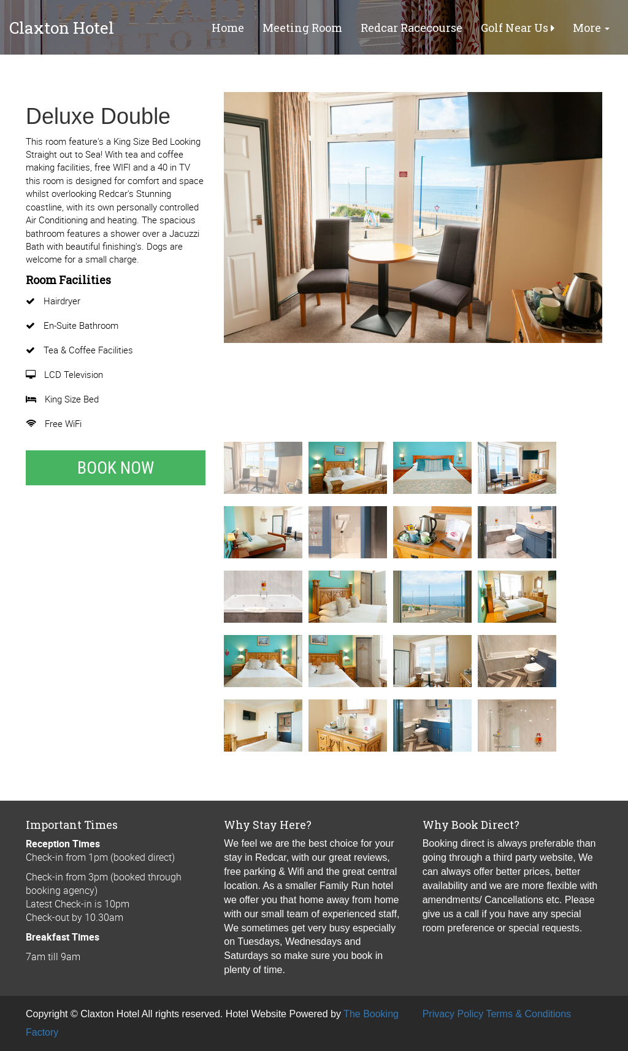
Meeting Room (302, 27)
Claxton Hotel (61, 27)
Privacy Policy (453, 1014)
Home (228, 27)
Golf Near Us (517, 27)
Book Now (115, 468)
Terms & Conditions (528, 1014)
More (591, 27)
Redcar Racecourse (411, 27)
